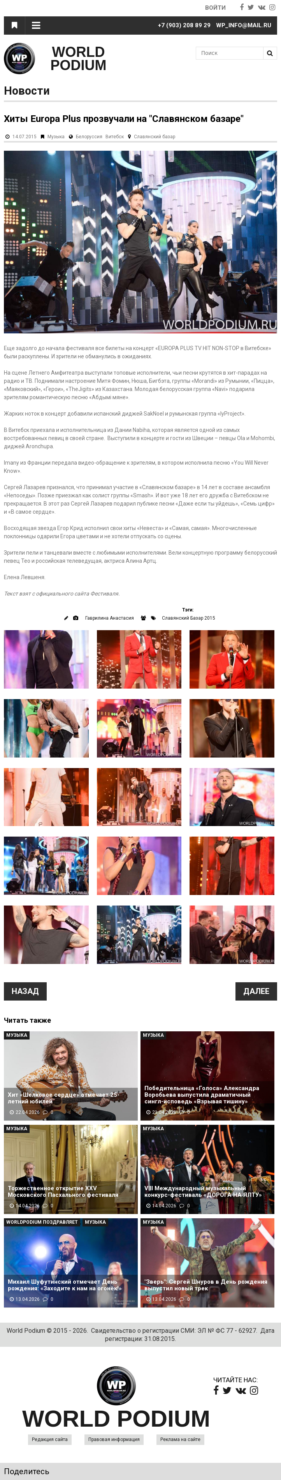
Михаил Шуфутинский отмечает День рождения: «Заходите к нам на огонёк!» (65, 1285)
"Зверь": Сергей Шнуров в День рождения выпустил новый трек (205, 1285)
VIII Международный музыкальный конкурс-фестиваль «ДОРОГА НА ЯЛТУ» (203, 1191)
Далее (256, 991)
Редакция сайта (50, 1439)
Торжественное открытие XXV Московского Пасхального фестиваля (63, 1191)
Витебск (114, 136)
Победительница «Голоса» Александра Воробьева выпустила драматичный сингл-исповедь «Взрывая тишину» (201, 1095)
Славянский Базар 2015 (188, 618)
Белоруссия (89, 136)
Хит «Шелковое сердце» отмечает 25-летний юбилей (63, 1098)
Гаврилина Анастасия (109, 618)
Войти (215, 7)
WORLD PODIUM (79, 58)
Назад (25, 991)
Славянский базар (154, 136)
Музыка (56, 136)
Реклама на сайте (180, 1439)
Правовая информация (114, 1439)
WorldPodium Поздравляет (42, 1222)
